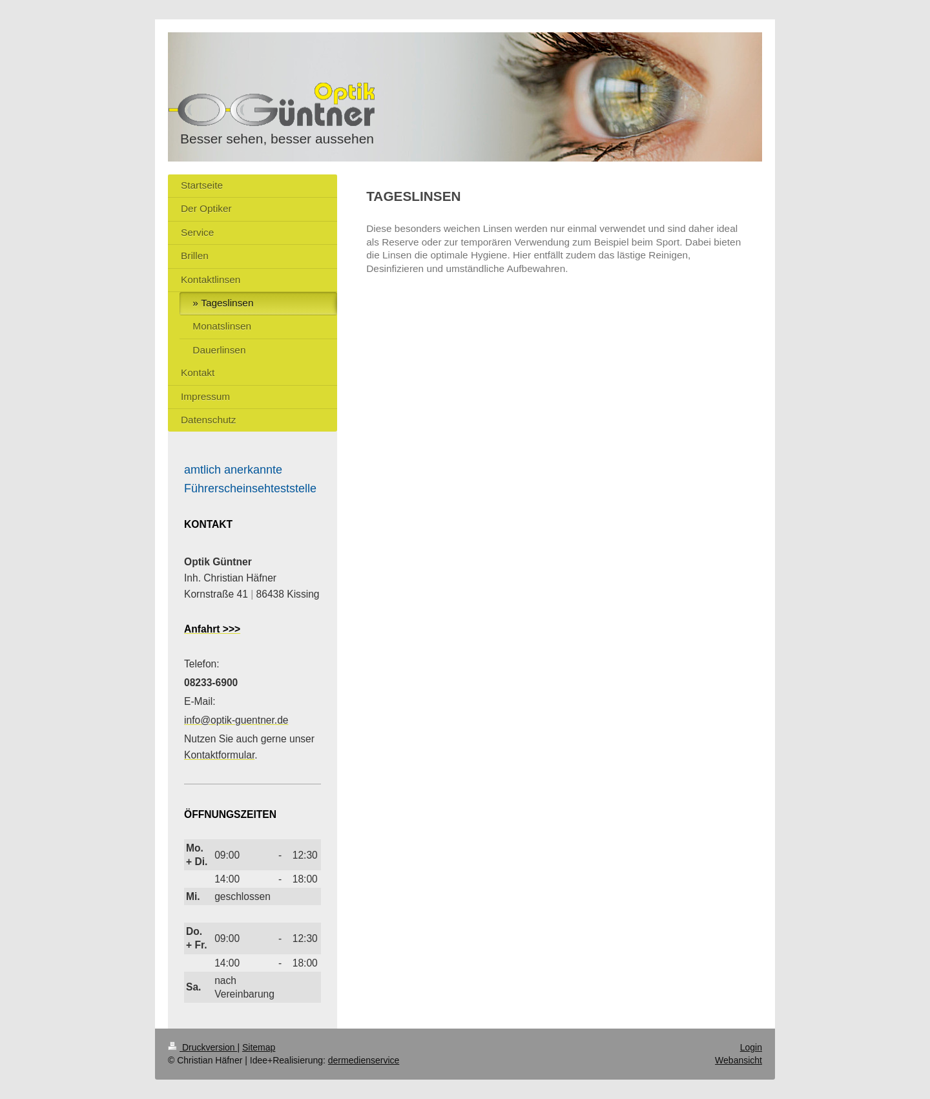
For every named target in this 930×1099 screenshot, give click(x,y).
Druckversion (202, 1047)
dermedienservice (364, 1060)
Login (751, 1047)
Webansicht (738, 1060)
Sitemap (258, 1047)
